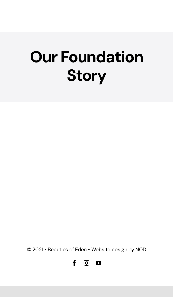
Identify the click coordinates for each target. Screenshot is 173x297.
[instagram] (86, 263)
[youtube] (98, 263)
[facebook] (74, 263)
